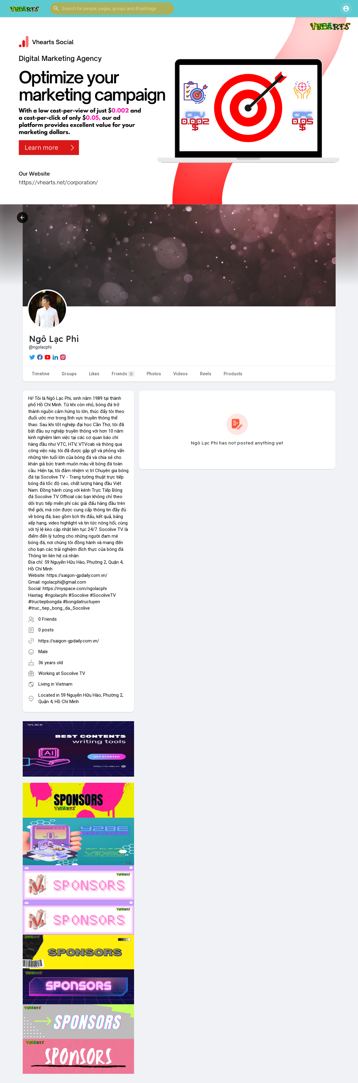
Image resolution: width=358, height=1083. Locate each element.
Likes (94, 373)
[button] (112, 8)
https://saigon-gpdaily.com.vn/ (68, 641)
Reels (205, 373)
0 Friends (47, 619)
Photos (154, 373)
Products (233, 373)
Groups (69, 373)
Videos (180, 373)
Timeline (40, 373)
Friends (123, 374)
